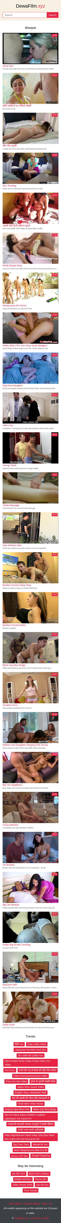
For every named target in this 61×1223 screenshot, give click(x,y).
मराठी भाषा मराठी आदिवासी (30, 1129)
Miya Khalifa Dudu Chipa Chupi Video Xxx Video (27, 1062)
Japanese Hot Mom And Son (30, 1049)
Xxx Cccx (10, 1070)
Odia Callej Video (36, 1044)
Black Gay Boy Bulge (44, 1109)
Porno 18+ (41, 1179)
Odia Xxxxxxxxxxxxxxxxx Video (30, 1075)
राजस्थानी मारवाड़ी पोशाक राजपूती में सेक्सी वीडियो (30, 1124)
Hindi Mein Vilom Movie (30, 1103)
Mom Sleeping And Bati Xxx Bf (30, 1150)
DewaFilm (30, 6)
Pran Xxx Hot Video (16, 1081)
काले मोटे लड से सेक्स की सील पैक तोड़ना (37, 1070)
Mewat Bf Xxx (40, 1144)
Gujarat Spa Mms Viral (17, 1109)
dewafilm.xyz (21, 1218)
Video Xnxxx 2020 (22, 1184)
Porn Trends (30, 1190)
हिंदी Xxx (19, 1044)
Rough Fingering (41, 1155)
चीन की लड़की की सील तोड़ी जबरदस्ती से (30, 1098)
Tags (44, 1203)
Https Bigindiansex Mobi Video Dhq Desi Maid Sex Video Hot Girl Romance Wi (29, 1137)
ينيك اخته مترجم (19, 1155)
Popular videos (32, 1203)
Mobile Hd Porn (22, 1179)
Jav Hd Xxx (42, 1184)
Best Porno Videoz (39, 1173)
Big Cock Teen (21, 1144)
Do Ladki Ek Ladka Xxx (30, 1055)
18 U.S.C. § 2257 (39, 1218)
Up (50, 1203)
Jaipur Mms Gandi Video (30, 1087)
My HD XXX (18, 1173)
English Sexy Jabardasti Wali (30, 1092)
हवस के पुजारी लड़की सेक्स (43, 1081)
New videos (15, 1203)
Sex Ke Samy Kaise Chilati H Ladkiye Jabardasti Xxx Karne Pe (25, 1116)
